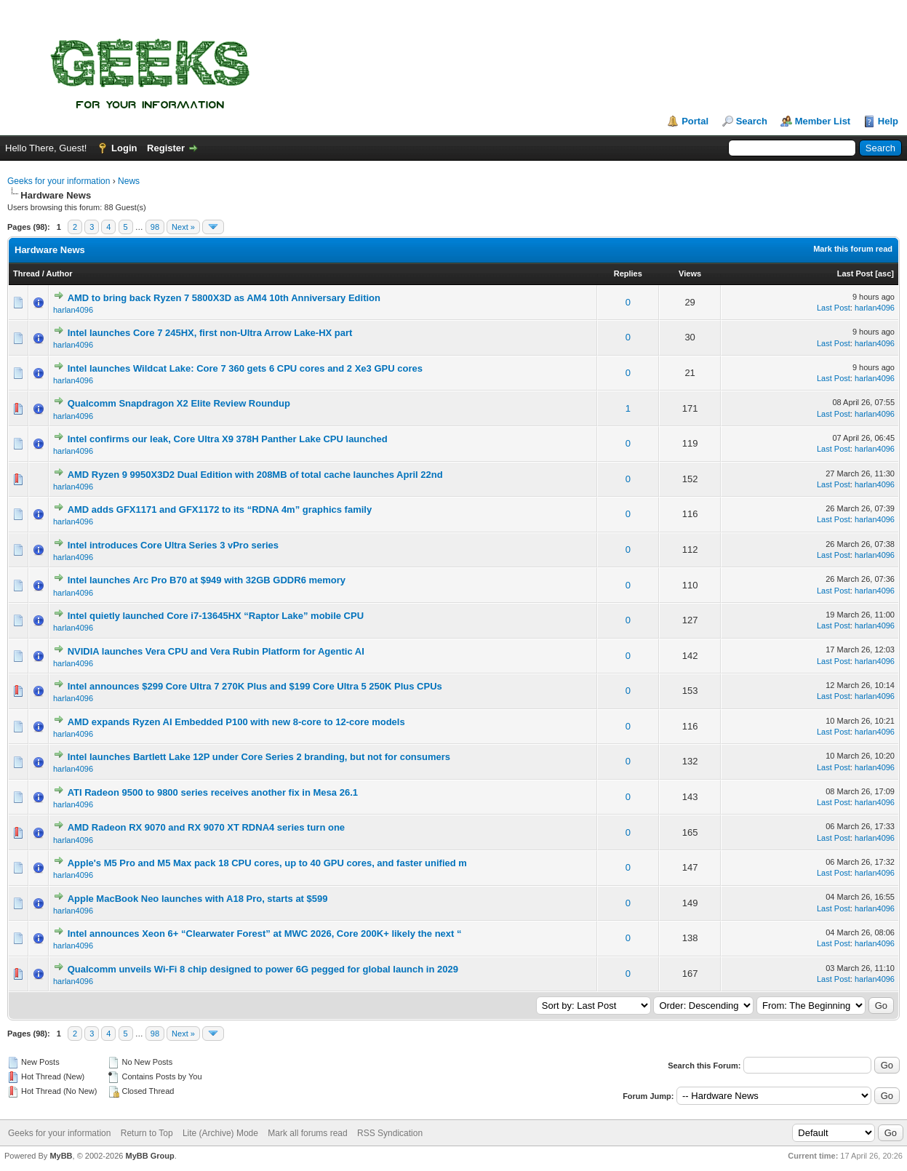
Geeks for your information (58, 181)
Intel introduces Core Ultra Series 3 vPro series (173, 545)
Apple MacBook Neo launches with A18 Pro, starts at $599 (198, 898)
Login (124, 148)
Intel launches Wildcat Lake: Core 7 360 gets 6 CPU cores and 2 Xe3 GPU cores (245, 368)
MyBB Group (149, 1155)
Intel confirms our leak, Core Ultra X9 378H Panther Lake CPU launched (228, 438)
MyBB (60, 1155)
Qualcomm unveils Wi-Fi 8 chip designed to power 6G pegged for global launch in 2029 (263, 969)
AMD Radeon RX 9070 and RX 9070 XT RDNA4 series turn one (206, 827)
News (129, 181)
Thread (26, 273)
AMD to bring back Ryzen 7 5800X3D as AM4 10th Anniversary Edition (224, 297)
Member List (823, 121)
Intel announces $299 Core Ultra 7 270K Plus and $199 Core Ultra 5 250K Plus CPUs (255, 686)
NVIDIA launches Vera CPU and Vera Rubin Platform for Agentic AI (216, 651)
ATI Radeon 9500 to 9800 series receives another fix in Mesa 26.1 (213, 792)
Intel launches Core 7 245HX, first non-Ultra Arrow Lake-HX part (210, 332)
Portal (695, 121)
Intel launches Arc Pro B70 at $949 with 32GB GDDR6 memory (206, 580)
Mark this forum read (852, 248)
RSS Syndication (390, 1133)
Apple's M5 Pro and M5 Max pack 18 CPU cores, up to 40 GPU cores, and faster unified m (267, 863)
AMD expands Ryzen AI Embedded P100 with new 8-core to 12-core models (236, 721)
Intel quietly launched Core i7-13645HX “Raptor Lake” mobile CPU (216, 615)
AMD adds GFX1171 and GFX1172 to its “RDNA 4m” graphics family (220, 509)
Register (166, 148)
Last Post (855, 273)
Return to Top (147, 1133)
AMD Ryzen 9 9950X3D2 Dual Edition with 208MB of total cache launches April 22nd (255, 474)
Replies (628, 273)
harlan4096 (73, 309)
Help (888, 121)
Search (751, 121)
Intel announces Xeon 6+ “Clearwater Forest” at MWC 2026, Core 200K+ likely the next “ (265, 933)
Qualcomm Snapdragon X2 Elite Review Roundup (179, 403)
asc (884, 273)
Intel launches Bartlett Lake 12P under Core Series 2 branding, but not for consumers (259, 756)
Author (59, 273)
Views (690, 273)
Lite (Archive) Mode (220, 1133)
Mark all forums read (307, 1133)
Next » (183, 227)
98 (155, 227)
